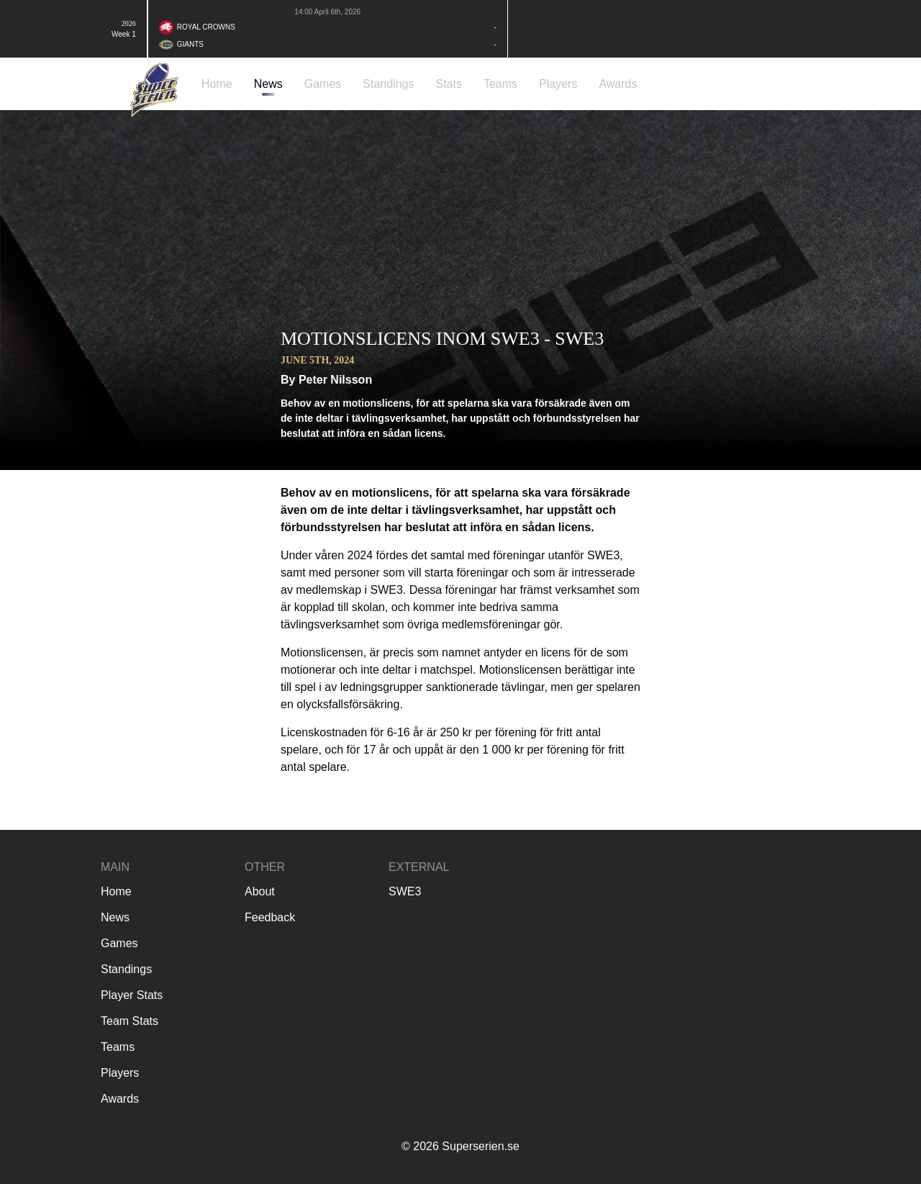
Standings (126, 969)
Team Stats (129, 1021)
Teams (118, 1047)
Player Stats (132, 995)
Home (116, 891)
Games (119, 943)
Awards (120, 1099)
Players (120, 1073)
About (260, 891)
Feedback (270, 917)
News (115, 917)
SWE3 (405, 891)
